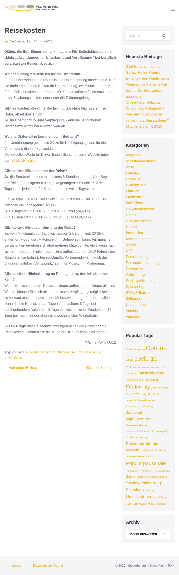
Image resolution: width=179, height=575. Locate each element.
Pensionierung (137, 257)
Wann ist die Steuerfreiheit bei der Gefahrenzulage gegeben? (146, 90)
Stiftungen (134, 298)
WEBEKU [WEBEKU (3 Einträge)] (153, 503)
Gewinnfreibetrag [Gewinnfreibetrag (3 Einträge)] (159, 387)
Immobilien (134, 233)
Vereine (132, 311)
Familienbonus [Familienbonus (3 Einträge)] (133, 380)
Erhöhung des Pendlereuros (148, 78)
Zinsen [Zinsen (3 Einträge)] (162, 503)
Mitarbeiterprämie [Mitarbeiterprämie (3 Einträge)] (135, 456)
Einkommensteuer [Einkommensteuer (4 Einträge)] (138, 367)
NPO (130, 251)
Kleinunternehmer (140, 239)
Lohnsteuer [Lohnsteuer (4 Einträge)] (159, 450)
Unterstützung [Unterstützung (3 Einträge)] (159, 497)
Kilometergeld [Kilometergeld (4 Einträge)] (159, 431)
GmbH (131, 215)
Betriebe (132, 173)
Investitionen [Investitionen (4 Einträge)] (146, 400)
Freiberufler (135, 197)
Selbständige (136, 275)
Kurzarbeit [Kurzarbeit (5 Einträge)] (133, 450)
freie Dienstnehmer (141, 203)
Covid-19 (133, 179)
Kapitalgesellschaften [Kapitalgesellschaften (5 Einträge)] (142, 419)
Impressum (16, 565)
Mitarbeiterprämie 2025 (144, 126)
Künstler (132, 245)
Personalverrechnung (142, 263)
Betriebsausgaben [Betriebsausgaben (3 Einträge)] (135, 349)
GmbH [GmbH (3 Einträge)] (129, 394)
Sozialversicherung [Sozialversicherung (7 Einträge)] (143, 483)
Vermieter (133, 317)
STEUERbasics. (23, 160)
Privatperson (136, 269)
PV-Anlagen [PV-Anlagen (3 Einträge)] (146, 471)
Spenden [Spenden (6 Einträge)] (133, 490)
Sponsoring (135, 287)
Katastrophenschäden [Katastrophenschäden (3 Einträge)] (137, 431)
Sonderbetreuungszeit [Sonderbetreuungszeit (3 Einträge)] (155, 477)
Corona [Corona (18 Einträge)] (156, 348)
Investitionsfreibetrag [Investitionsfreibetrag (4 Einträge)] (139, 406)
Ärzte (130, 167)
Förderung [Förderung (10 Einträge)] (137, 387)
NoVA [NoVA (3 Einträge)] (148, 456)
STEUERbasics (89, 352)
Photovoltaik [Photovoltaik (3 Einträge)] (132, 471)
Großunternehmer (65, 352)
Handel (131, 227)
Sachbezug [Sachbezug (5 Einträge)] (134, 476)
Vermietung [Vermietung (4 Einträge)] (139, 503)
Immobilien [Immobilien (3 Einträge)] (131, 400)
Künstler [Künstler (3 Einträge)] (147, 450)
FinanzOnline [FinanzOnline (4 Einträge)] (150, 379)
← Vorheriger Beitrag (20, 368)
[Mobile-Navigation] (173, 9)
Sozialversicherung (141, 281)
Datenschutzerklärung (48, 565)
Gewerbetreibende (38, 352)
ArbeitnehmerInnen (141, 161)
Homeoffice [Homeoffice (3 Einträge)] (146, 394)
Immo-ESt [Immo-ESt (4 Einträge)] (159, 394)
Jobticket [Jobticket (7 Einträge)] (134, 412)
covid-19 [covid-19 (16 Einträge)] (146, 358)
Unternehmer (13, 357)
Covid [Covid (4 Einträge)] (129, 359)
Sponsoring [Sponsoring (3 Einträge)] (148, 490)
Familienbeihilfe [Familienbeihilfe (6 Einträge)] (151, 373)
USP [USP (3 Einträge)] (128, 503)
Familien (132, 191)
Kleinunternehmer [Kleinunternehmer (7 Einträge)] (142, 443)
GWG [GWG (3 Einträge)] (137, 394)
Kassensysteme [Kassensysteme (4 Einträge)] (136, 425)
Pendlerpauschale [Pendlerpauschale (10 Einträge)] (146, 463)
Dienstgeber (135, 185)
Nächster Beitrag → (100, 368)
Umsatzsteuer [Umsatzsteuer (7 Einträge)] (139, 496)
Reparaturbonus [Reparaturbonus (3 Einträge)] (161, 471)
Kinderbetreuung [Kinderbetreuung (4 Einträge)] (137, 437)
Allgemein (133, 155)
